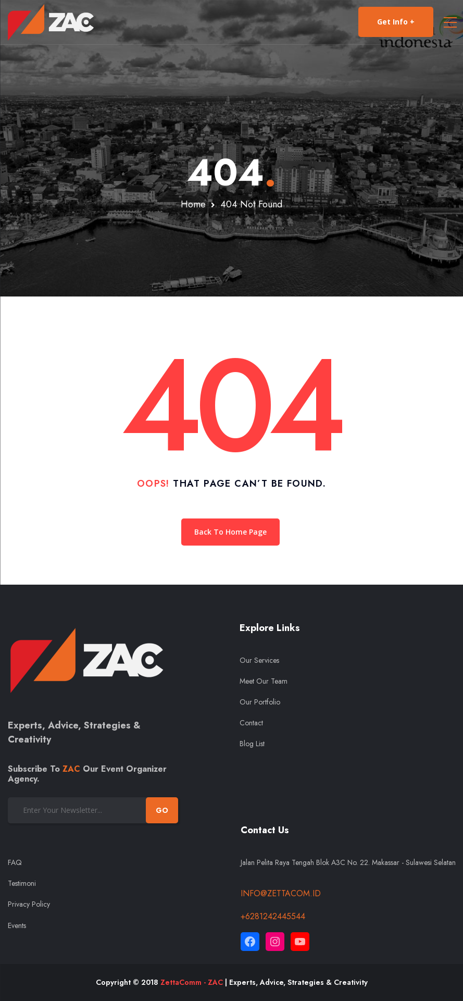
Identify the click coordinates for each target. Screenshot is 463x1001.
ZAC (71, 769)
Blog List (252, 743)
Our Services (259, 660)
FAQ (15, 862)
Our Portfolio (260, 702)
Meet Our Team (263, 681)
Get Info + (396, 22)
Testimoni (22, 883)
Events (17, 925)
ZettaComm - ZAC (191, 982)
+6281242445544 (273, 916)
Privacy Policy (29, 904)
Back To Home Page (230, 532)
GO (162, 810)
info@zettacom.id (281, 893)
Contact (251, 723)
